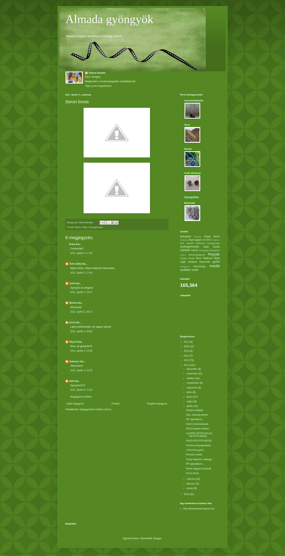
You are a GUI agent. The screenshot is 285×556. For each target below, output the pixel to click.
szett (195, 269)
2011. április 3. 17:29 (81, 253)
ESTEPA (207, 240)
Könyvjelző (214, 250)
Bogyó (207, 236)
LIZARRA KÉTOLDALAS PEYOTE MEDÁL (199, 435)
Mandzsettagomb (197, 255)
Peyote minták (187, 258)
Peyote (214, 254)
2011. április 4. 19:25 (81, 370)
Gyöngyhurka (213, 243)
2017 (187, 341)
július (190, 392)
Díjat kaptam (195, 239)
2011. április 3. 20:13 (81, 311)
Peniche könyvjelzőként (198, 445)
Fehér (84, 227)
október (191, 378)
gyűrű (216, 261)
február (191, 483)
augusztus (192, 387)
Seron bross (192, 473)
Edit (71, 381)
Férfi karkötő (187, 243)
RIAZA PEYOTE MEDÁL (199, 440)
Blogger (157, 538)
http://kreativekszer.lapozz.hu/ (198, 508)
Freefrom (216, 240)
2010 (187, 494)
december (192, 369)
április (190, 406)
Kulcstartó (203, 250)
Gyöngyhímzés (96, 227)
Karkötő (185, 250)
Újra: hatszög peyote (197, 414)
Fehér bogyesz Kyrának (198, 468)
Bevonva (197, 237)
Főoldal (115, 403)
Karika (216, 246)
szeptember (193, 382)
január (190, 488)
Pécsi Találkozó (204, 258)
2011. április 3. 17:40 (81, 272)
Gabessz (74, 361)
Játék (206, 246)
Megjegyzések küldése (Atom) (95, 409)
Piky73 (73, 341)
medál (214, 266)
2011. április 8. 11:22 (81, 389)
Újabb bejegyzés (75, 403)
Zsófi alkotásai (192, 173)
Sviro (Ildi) (75, 263)
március (191, 479)
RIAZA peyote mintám (197, 428)
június (190, 396)
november (192, 373)
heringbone (185, 266)
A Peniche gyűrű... (195, 450)
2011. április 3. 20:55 (81, 331)
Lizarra (183, 255)
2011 (187, 365)
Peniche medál (194, 454)
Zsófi (72, 283)
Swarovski (204, 261)
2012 (187, 360)
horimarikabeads (193, 100)
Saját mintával (188, 261)
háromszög (199, 266)
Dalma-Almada (97, 73)
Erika (72, 244)
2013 (187, 355)
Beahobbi (189, 203)
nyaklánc (185, 269)
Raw (217, 258)
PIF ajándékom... (195, 419)
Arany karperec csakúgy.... (200, 459)
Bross (78, 227)
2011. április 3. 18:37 (81, 292)
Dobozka (184, 240)
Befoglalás (185, 236)
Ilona (72, 322)
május (190, 401)
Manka (73, 302)
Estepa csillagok (194, 410)
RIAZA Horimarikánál (197, 424)
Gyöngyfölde (191, 197)
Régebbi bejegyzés (157, 403)
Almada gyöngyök (109, 19)
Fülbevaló (200, 243)
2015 (187, 346)
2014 (187, 351)
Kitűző (194, 250)
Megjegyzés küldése (81, 396)
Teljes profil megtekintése (98, 86)
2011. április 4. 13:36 (81, 350)
